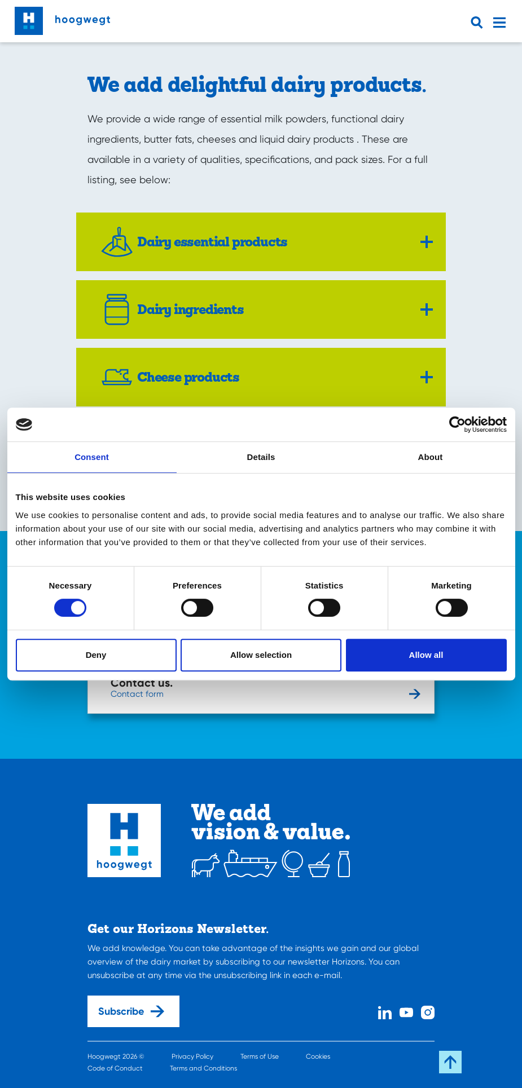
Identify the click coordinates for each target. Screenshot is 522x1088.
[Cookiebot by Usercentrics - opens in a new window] (457, 424)
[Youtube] (406, 1011)
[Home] (62, 18)
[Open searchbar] (479, 22)
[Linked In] (385, 1011)
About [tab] (430, 457)
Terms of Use (259, 1056)
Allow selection (261, 655)
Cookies (318, 1056)
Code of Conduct (115, 1068)
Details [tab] (261, 457)
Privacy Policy (192, 1056)
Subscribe (131, 1011)
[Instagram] (428, 1011)
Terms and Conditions (203, 1068)
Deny (96, 655)
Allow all (426, 655)
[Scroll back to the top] (450, 1062)
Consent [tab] (91, 457)
